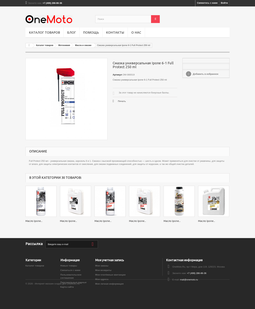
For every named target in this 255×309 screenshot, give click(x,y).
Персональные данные (73, 282)
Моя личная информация (109, 284)
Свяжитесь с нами (207, 3)
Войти (224, 3)
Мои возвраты (103, 270)
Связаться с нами (70, 270)
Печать (122, 101)
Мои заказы (101, 265)
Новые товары (68, 265)
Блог (71, 32)
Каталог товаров (44, 32)
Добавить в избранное (205, 74)
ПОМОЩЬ (91, 32)
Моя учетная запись (109, 260)
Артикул (117, 74)
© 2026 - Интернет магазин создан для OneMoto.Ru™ (53, 299)
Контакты (115, 32)
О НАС (136, 32)
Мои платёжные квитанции (110, 274)
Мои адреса (101, 279)
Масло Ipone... (33, 220)
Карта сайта (67, 287)
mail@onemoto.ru (189, 279)
